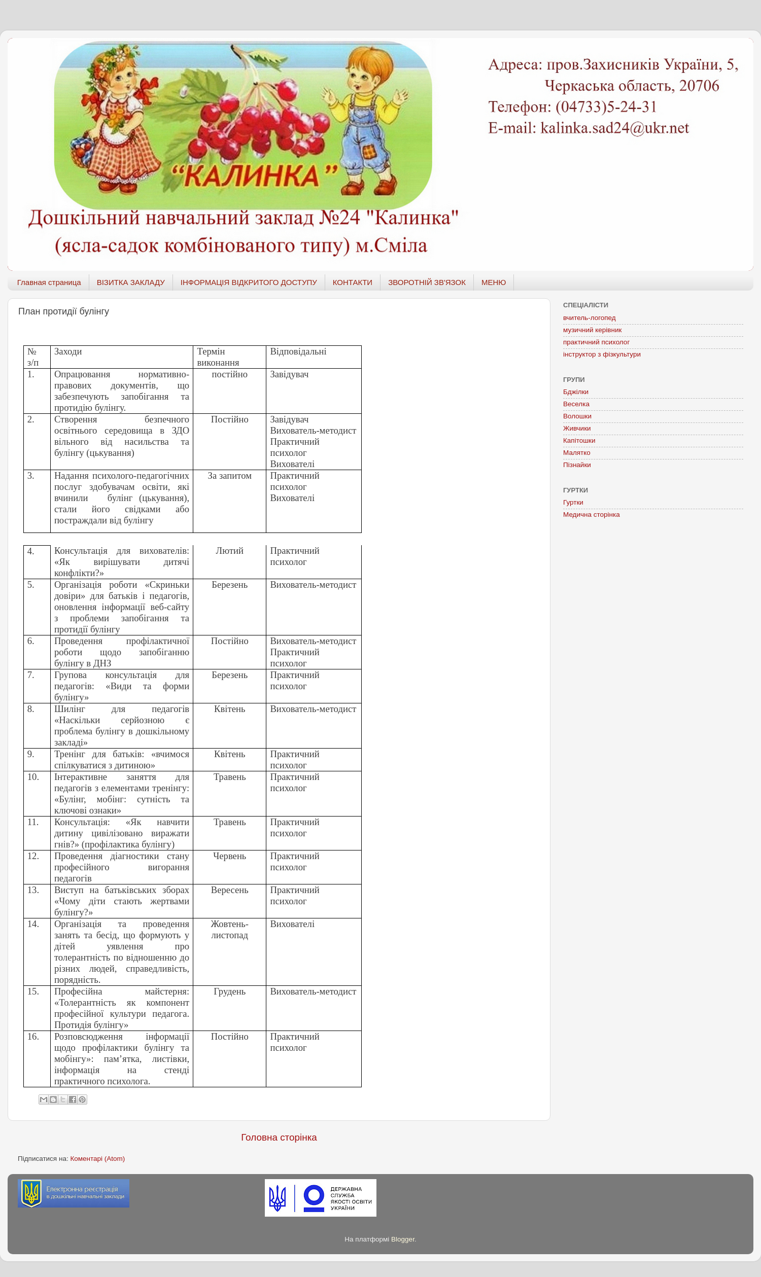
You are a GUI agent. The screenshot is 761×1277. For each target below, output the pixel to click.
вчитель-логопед (589, 318)
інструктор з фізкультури (602, 354)
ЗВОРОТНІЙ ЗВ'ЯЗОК (427, 282)
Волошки (577, 416)
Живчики (577, 428)
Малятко (577, 452)
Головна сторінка (279, 1137)
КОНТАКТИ (352, 282)
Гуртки (573, 502)
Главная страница (49, 282)
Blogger (402, 1239)
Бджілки (576, 392)
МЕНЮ (493, 282)
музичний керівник (592, 330)
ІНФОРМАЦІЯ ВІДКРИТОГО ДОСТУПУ (249, 282)
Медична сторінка (591, 514)
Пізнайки (577, 465)
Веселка (576, 404)
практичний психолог (596, 342)
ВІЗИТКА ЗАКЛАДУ (131, 282)
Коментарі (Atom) (97, 1158)
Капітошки (579, 440)
